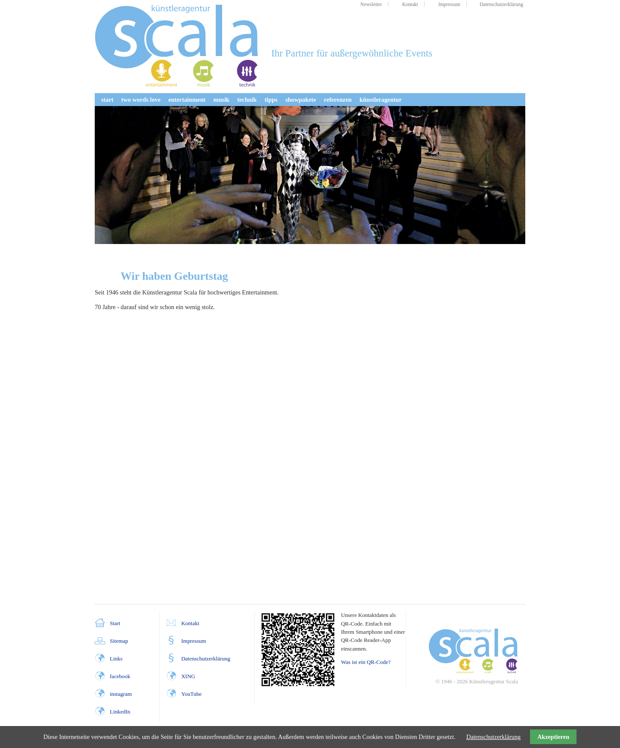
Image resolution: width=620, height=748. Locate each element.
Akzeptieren (553, 736)
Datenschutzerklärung (205, 658)
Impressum (193, 641)
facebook (120, 676)
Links (116, 658)
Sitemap (119, 641)
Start (115, 623)
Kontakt (190, 623)
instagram (121, 694)
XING (188, 676)
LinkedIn (120, 711)
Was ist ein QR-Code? (366, 662)
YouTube (191, 694)
